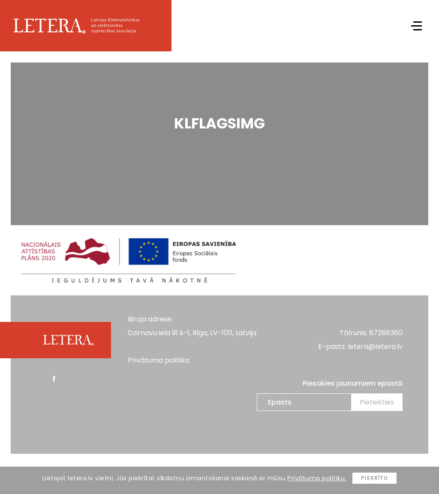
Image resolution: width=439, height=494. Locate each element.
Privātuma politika (158, 360)
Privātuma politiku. (316, 478)
